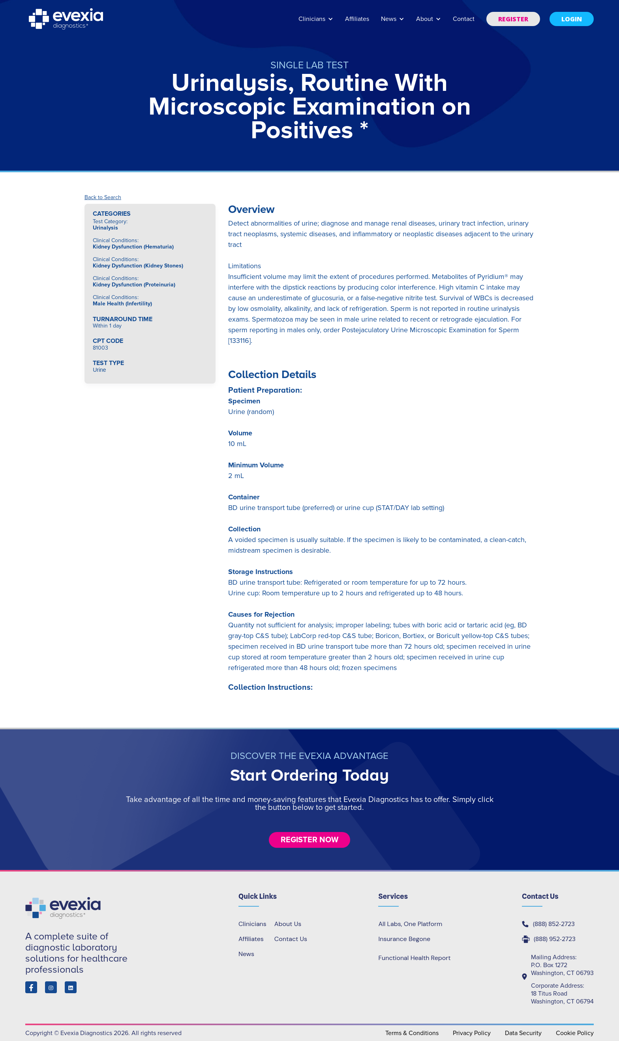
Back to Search (102, 197)
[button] (315, 22)
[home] (66, 19)
